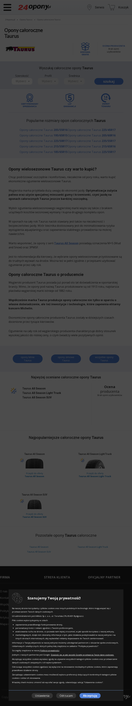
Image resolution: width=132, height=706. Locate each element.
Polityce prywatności (49, 650)
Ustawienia (42, 696)
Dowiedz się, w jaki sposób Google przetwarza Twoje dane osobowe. (82, 654)
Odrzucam (66, 696)
